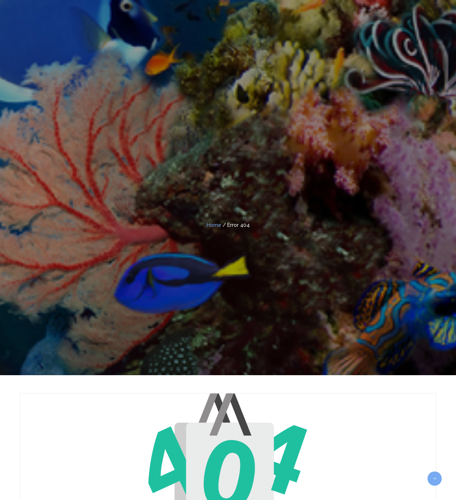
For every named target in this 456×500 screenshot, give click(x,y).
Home (214, 225)
